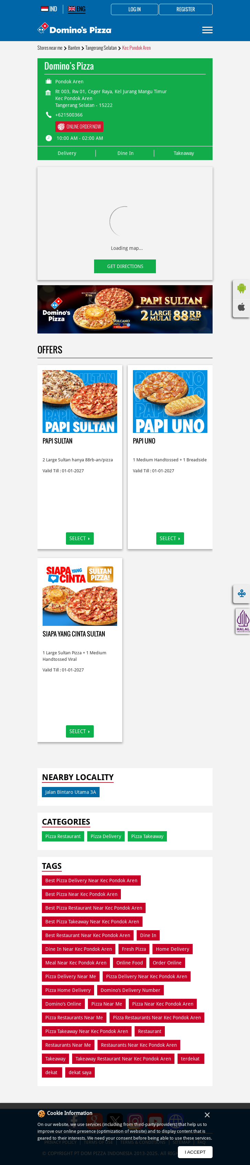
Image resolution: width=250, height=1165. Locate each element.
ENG (77, 9)
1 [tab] (121, 325)
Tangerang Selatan (101, 48)
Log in (134, 9)
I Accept (195, 1152)
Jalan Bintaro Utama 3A (70, 792)
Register (186, 9)
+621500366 (69, 115)
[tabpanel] (125, 309)
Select (77, 538)
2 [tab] (128, 325)
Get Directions (125, 266)
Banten (74, 48)
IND (49, 9)
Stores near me (49, 48)
